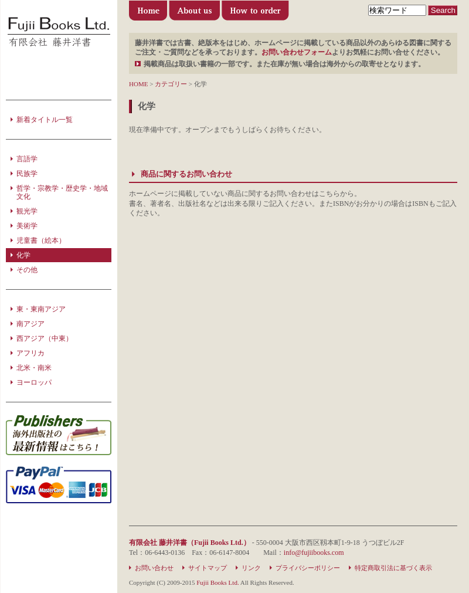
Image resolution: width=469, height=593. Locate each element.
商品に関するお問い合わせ (186, 174)
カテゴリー (171, 83)
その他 (27, 270)
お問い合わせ (154, 567)
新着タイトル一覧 (44, 120)
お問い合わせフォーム (296, 52)
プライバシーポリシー (308, 567)
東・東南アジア (41, 309)
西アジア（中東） (44, 338)
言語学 (27, 159)
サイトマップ (207, 567)
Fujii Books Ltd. (217, 582)
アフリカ (30, 353)
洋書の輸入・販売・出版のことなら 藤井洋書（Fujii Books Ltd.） (58, 32)
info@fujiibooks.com (314, 552)
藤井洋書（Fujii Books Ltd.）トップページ (148, 13)
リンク (251, 567)
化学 (23, 255)
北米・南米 (34, 368)
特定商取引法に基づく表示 (393, 567)
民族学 (27, 174)
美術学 (27, 226)
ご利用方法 (255, 13)
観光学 (27, 211)
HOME (138, 83)
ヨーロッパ (34, 382)
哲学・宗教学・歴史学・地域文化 (62, 192)
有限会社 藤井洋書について (194, 13)
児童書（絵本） (41, 240)
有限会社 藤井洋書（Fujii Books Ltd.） (189, 542)
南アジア (30, 324)
